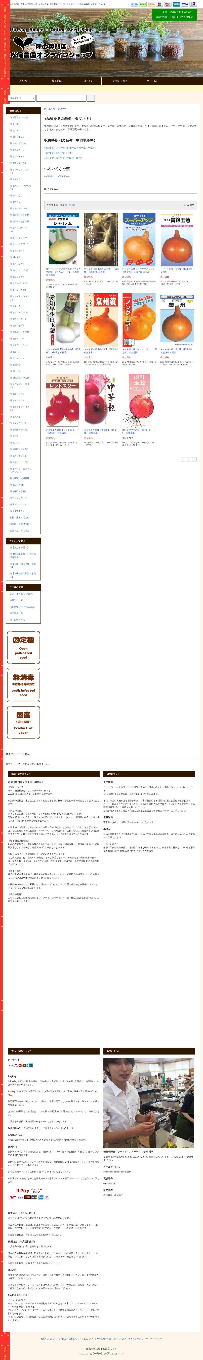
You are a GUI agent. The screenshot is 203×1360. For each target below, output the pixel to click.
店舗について (16, 600)
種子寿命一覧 (16, 613)
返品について (90, 1339)
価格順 (63, 205)
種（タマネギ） (60, 109)
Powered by (101, 1354)
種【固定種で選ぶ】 (19, 547)
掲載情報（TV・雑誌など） (23, 607)
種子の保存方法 (17, 620)
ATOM (159, 1339)
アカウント (22, 81)
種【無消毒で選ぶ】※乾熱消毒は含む (23, 556)
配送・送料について (72, 1339)
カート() (149, 81)
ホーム (47, 109)
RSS (152, 1339)
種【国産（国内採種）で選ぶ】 (23, 565)
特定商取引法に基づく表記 (111, 1339)
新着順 (72, 205)
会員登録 (53, 81)
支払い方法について (50, 1339)
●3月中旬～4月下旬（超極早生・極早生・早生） (69, 147)
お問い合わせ (117, 81)
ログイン (85, 81)
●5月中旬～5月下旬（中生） (59, 152)
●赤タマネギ (63, 176)
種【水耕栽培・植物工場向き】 (23, 575)
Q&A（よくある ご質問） (22, 594)
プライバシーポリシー (137, 1339)
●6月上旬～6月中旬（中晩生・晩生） (63, 158)
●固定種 (48, 176)
